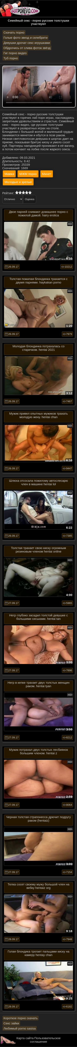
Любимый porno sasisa (19, 1028)
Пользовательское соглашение (45, 1039)
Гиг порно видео (15, 53)
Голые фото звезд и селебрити (25, 37)
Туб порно (10, 58)
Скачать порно (13, 32)
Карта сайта (25, 1038)
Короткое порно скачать (20, 1018)
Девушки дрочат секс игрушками (26, 42)
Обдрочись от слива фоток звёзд (27, 48)
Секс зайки (11, 1023)
